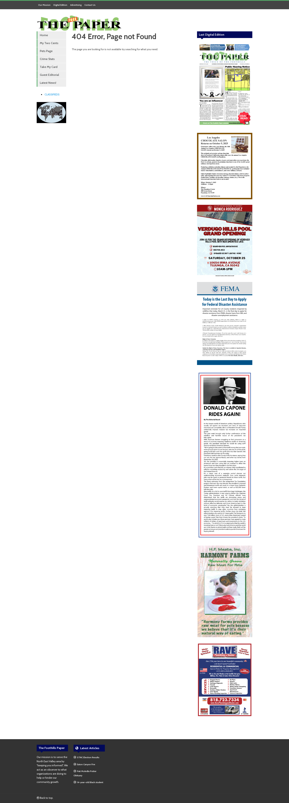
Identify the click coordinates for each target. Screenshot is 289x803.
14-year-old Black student (90, 782)
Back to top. (45, 797)
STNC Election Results (88, 757)
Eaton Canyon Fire (86, 764)
